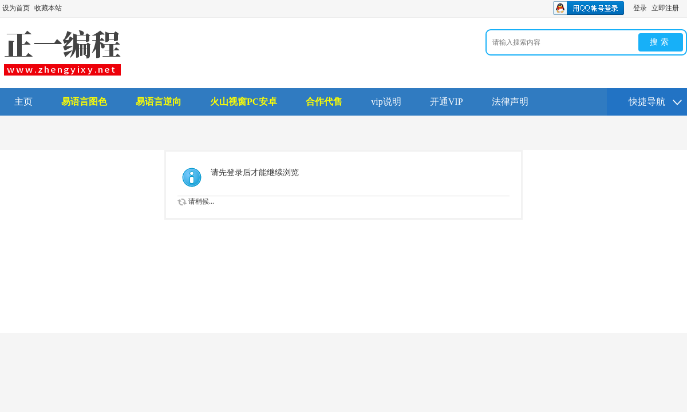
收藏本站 (48, 8)
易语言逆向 (158, 101)
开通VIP (446, 101)
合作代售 (324, 101)
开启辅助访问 (684, 8)
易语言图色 (84, 101)
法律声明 (510, 101)
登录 (640, 8)
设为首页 (16, 8)
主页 (23, 101)
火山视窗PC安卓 (243, 101)
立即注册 (665, 8)
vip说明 (386, 101)
